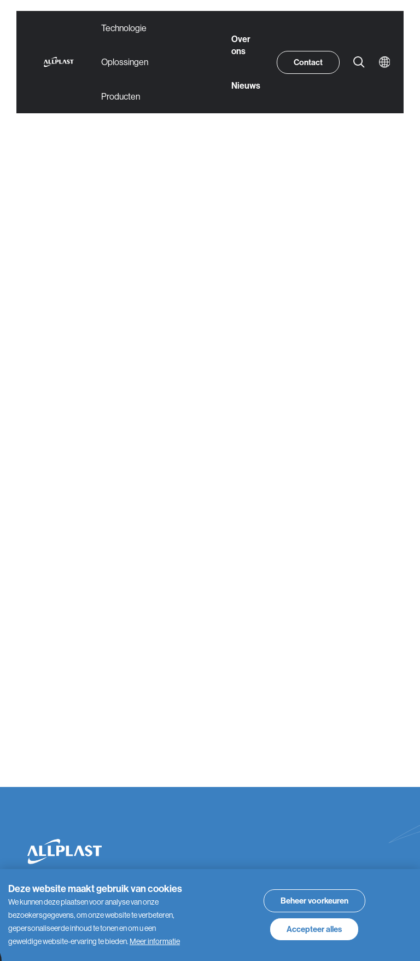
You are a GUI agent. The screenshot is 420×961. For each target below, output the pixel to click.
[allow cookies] (314, 929)
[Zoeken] (359, 62)
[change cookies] (314, 900)
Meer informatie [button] (155, 941)
